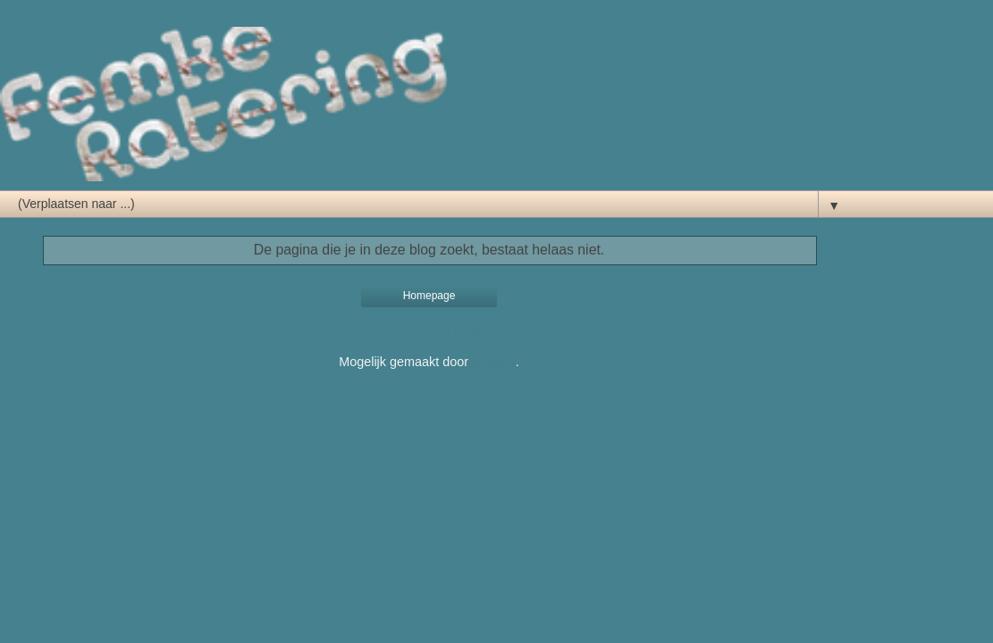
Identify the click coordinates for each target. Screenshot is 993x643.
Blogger (494, 362)
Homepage (429, 295)
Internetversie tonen (428, 329)
